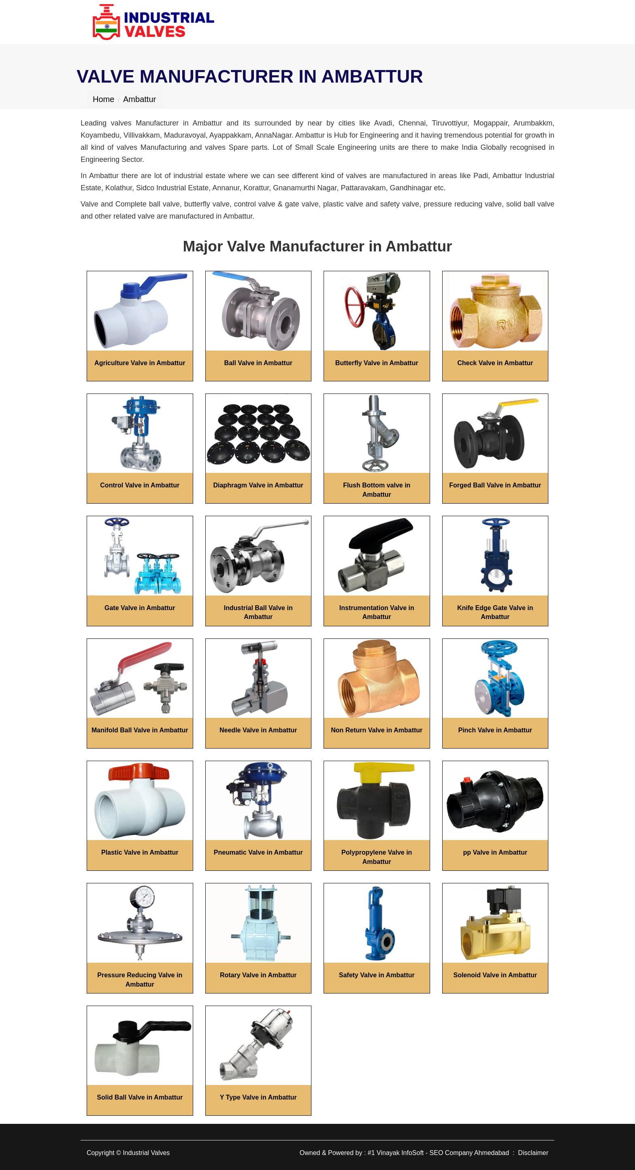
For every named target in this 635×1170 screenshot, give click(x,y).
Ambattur (139, 99)
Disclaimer (533, 1152)
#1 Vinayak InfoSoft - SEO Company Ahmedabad (438, 1152)
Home (103, 99)
